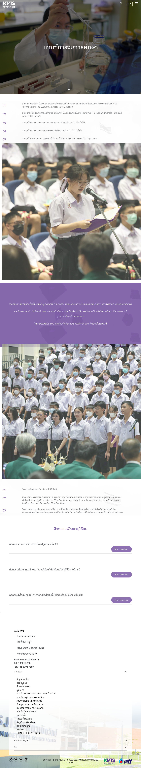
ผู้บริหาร (20, 690)
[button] (69, 89)
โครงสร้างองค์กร (24, 719)
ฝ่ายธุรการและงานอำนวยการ (30, 704)
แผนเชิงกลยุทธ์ (24, 726)
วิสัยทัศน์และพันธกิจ (26, 711)
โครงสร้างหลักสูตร (21, 741)
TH (128, 4)
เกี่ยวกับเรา (18, 672)
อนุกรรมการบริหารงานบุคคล (30, 708)
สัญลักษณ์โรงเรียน (26, 722)
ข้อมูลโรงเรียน (23, 679)
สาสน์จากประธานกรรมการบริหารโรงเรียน (36, 694)
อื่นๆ (15, 747)
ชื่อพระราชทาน (23, 686)
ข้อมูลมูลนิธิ (22, 683)
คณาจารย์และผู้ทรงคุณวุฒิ (29, 701)
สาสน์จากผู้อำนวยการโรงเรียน (30, 697)
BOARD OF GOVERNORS (29, 733)
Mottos (20, 729)
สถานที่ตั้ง (21, 715)
